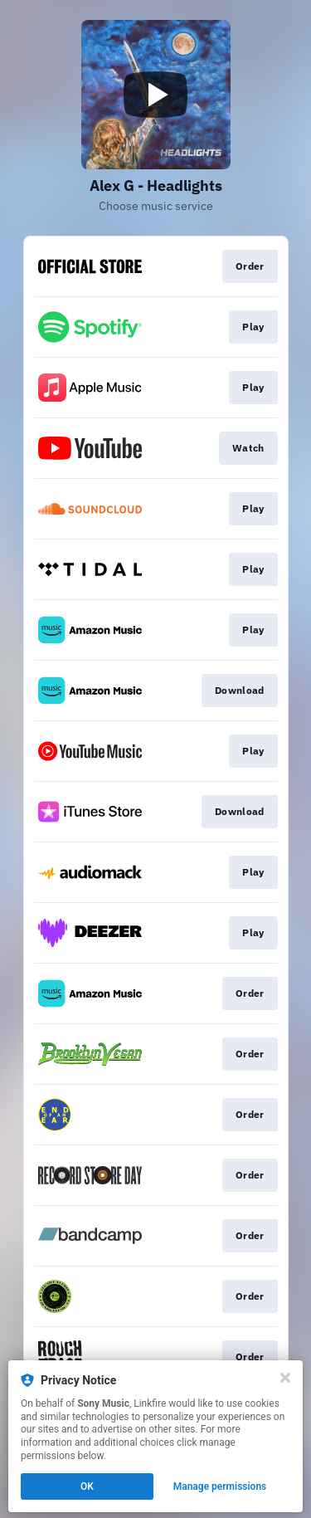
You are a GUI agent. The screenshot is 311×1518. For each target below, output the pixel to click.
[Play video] (156, 94)
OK (87, 1486)
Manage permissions (220, 1486)
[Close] (285, 1377)
